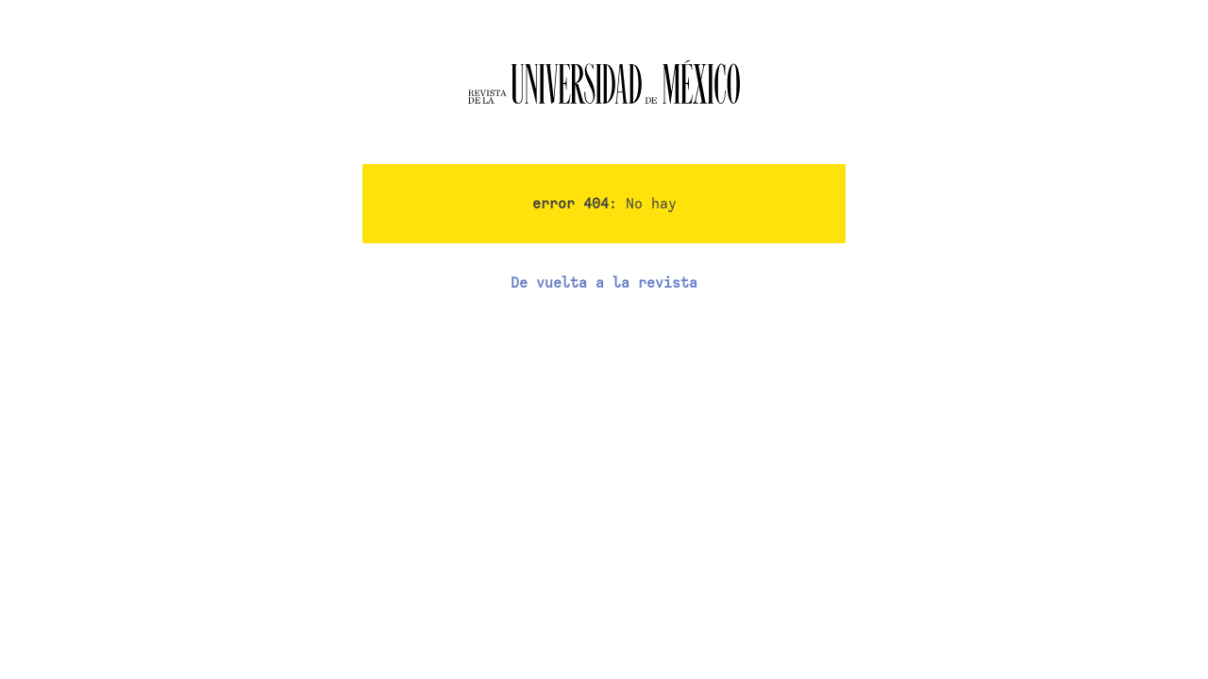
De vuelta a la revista (604, 282)
